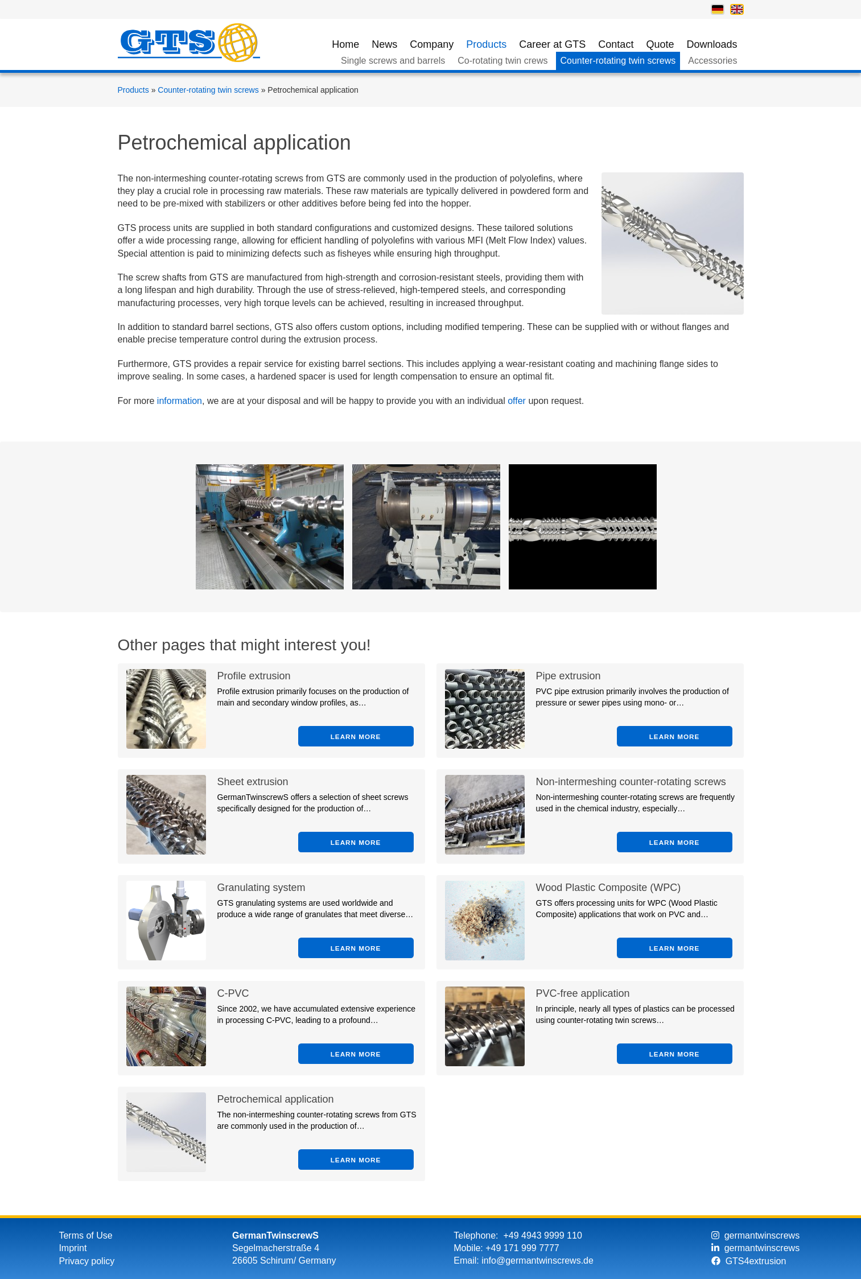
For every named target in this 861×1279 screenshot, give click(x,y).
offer (517, 401)
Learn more (356, 736)
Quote (660, 44)
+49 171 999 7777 (522, 1248)
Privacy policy (86, 1261)
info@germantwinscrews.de (537, 1260)
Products (486, 44)
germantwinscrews (755, 1235)
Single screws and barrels (393, 60)
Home (345, 44)
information (179, 401)
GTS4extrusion (748, 1261)
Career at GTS (552, 44)
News (384, 44)
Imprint (72, 1248)
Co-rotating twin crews (502, 60)
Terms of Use (85, 1235)
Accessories (712, 60)
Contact (615, 44)
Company (432, 44)
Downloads (711, 44)
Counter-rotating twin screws (618, 60)
